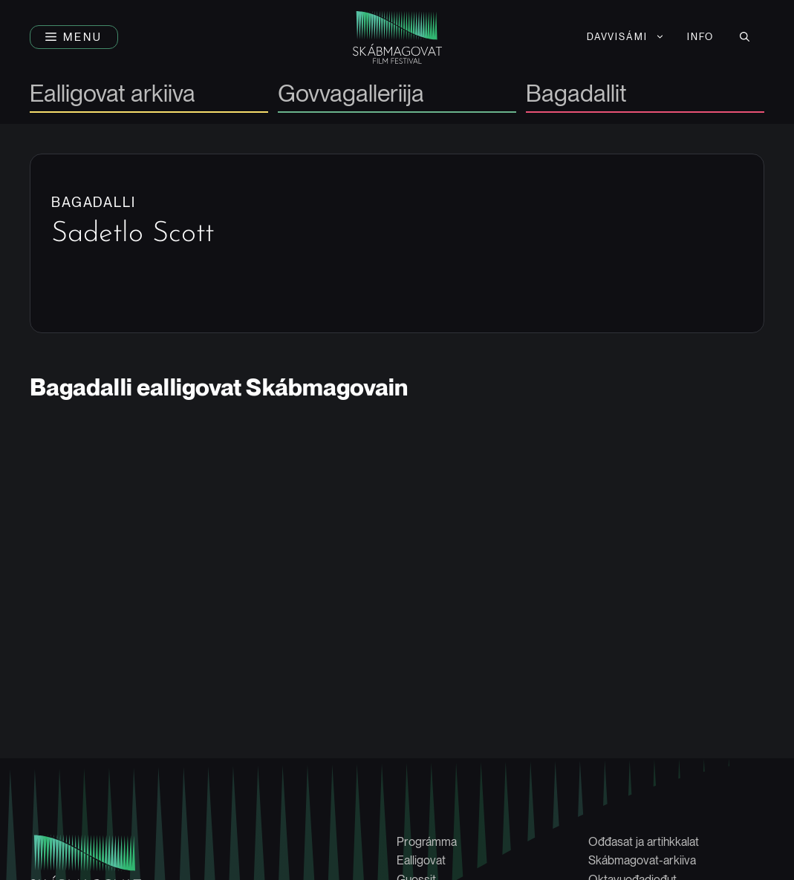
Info (700, 36)
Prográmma (427, 842)
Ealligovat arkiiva (112, 95)
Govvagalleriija (351, 95)
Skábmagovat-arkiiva (642, 860)
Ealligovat (421, 860)
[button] (73, 37)
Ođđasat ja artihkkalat (643, 842)
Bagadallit (576, 95)
